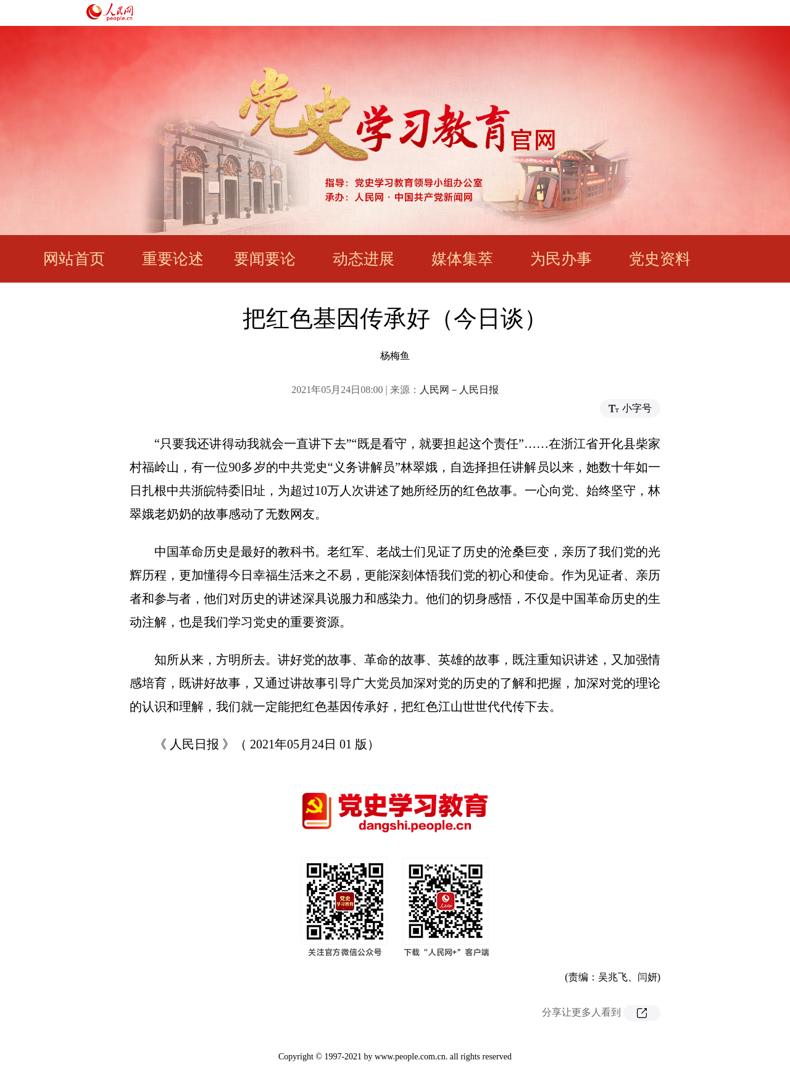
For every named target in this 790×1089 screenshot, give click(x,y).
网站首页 (74, 259)
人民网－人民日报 (459, 389)
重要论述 (173, 259)
